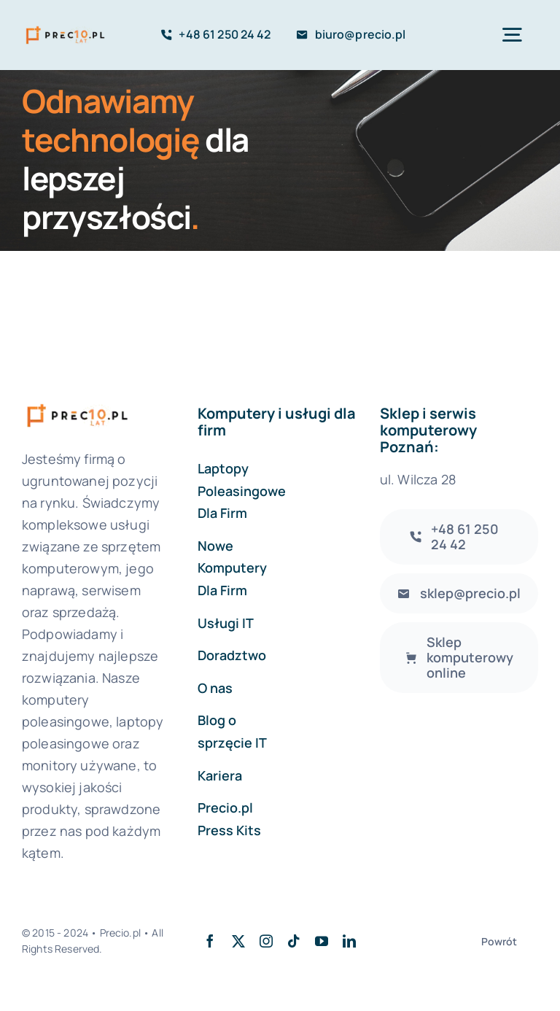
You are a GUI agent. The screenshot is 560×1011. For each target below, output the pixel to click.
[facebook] (210, 941)
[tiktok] (293, 941)
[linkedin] (349, 941)
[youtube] (321, 941)
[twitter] (238, 941)
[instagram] (266, 941)
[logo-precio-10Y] (65, 28)
